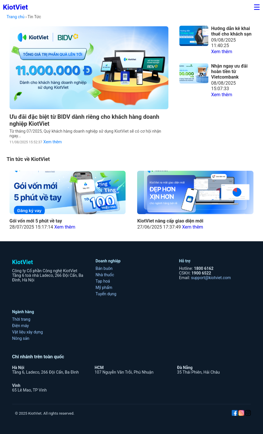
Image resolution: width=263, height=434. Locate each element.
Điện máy (20, 325)
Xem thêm (52, 142)
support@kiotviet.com (211, 277)
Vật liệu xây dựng (27, 332)
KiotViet (15, 7)
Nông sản (21, 338)
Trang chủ (16, 16)
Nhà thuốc (104, 274)
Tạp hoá (102, 281)
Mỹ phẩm (103, 287)
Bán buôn (104, 268)
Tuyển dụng (105, 294)
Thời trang (21, 319)
